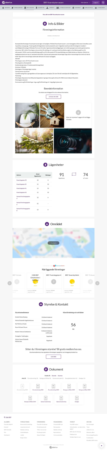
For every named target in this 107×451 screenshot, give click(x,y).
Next (97, 283)
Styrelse (60, 375)
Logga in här (53, 96)
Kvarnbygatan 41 (21, 188)
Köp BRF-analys (74, 424)
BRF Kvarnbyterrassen (54, 2)
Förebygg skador (41, 432)
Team (88, 427)
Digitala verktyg (24, 429)
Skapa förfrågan (41, 435)
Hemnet (6, 427)
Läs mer (53, 356)
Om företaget (90, 424)
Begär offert (23, 437)
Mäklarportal (73, 434)
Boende (54, 375)
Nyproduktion (57, 432)
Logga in (95, 2)
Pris (5, 432)
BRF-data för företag (75, 431)
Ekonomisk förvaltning (26, 424)
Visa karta (53, 243)
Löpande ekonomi (25, 427)
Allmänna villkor (91, 432)
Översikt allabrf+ (8, 424)
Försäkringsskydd (41, 427)
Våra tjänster (85, 2)
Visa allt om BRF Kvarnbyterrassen (53, 14)
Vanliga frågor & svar (75, 437)
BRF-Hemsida (7, 429)
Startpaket (7, 435)
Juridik (22, 435)
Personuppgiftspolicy (92, 435)
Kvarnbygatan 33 (21, 180)
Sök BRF (7, 417)
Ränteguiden (57, 427)
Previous (10, 283)
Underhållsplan (24, 432)
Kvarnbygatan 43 (21, 192)
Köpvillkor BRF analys (92, 440)
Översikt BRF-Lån (58, 424)
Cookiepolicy (90, 437)
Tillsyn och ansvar (41, 429)
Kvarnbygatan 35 (21, 184)
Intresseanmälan (58, 435)
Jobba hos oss (90, 429)
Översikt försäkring (42, 424)
